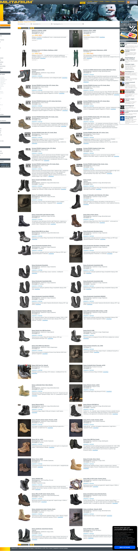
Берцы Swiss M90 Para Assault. (91, 439)
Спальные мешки (5, 130)
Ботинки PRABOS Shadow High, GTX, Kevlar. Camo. (96, 116)
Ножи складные (4, 155)
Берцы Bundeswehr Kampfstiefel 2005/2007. (44, 296)
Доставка (90, 1)
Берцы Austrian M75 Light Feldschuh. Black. (44, 214)
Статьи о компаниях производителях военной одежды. (131, 107)
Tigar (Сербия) (4, 95)
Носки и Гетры (4, 112)
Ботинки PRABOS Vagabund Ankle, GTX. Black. (45, 148)
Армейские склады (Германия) (7, 78)
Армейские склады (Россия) (6, 86)
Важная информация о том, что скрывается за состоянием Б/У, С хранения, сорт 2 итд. (131, 45)
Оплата (96, 1)
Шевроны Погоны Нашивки (7, 120)
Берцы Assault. (87, 179)
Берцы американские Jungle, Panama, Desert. (45, 509)
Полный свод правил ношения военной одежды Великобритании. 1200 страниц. (131, 93)
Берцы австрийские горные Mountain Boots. (94, 493)
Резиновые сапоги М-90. (39, 69)
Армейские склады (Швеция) (7, 82)
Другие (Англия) (5, 107)
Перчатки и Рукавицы (6, 62)
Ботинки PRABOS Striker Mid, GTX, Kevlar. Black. (46, 132)
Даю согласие (125, 547)
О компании (83, 1)
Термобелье (4, 54)
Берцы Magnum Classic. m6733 (91, 385)
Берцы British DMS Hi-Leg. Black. (42, 231)
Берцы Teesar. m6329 (38, 459)
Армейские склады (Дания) (6, 92)
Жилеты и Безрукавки (6, 58)
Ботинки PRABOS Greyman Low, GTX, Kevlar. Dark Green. (48, 101)
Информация (121, 1)
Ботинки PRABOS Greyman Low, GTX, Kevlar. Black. (96, 85)
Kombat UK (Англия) (5, 88)
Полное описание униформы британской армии (131, 112)
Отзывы (101, 1)
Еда (2, 136)
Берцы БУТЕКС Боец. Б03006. (91, 528)
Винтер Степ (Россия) (5, 98)
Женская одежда (5, 70)
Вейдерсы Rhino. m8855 (89, 30)
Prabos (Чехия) (4, 100)
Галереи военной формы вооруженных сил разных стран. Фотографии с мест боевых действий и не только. (131, 85)
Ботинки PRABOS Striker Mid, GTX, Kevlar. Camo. (95, 132)
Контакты (113, 1)
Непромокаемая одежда (6, 39)
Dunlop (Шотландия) (5, 87)
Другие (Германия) (5, 108)
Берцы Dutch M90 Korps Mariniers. (42, 345)
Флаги (2, 118)
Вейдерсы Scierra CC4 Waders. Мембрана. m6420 (46, 50)
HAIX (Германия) (5, 94)
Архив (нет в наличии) (6, 161)
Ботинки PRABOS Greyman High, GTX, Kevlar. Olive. (46, 85)
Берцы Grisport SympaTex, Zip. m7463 (93, 345)
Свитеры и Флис (5, 47)
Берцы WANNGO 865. (39, 478)
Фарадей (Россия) (5, 99)
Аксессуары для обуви (6, 114)
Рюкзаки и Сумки (5, 128)
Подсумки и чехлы (5, 134)
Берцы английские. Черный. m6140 (92, 509)
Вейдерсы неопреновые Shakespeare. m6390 (95, 50)
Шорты (2, 45)
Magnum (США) (4, 90)
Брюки (2, 43)
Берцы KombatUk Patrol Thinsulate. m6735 (94, 365)
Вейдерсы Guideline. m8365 (40, 30)
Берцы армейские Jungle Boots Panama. (43, 528)
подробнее (40, 38)
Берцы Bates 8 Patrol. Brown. (90, 214)
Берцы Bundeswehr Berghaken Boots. (93, 231)
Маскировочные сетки (6, 141)
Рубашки (3, 49)
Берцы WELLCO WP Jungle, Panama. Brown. (94, 478)
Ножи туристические (6, 153)
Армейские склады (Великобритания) (8, 79)
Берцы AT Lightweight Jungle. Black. (42, 195)
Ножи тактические (5, 151)
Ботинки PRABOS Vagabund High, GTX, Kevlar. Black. (47, 164)
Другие (3, 106)
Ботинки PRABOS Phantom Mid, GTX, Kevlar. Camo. (46, 116)
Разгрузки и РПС (5, 132)
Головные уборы (5, 60)
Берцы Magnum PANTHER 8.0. (91, 404)
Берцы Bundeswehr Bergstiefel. (41, 265)
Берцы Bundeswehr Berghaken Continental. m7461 (96, 245)
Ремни (2, 126)
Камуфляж (22, 21)
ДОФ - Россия (4, 103)
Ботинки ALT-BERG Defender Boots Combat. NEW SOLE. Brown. (99, 69)
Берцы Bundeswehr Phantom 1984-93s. (43, 310)
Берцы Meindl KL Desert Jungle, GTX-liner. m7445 (46, 419)
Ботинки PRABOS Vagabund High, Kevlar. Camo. (95, 164)
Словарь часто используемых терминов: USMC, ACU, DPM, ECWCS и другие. (131, 78)
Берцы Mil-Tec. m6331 (39, 439)
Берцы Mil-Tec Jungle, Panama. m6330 (93, 419)
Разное (2, 145)
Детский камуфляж (5, 64)
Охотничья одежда (5, 35)
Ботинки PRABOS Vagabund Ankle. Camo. (94, 148)
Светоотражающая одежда (7, 66)
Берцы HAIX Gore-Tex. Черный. (41, 365)
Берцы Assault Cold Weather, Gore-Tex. (43, 179)
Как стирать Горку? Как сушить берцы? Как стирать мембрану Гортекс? (131, 60)
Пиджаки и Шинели (5, 68)
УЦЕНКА (3, 31)
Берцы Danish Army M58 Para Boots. (42, 330)
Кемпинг (3, 124)
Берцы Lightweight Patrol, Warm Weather (43, 385)
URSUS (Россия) (5, 96)
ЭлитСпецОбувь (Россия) (6, 104)
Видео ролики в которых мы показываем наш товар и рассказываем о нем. (131, 101)
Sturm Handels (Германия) (6, 91)
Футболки (3, 52)
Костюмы (3, 37)
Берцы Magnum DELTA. (39, 404)
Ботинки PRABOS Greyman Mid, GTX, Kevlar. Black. (96, 101)
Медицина (3, 143)
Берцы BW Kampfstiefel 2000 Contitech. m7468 (95, 310)
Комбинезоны (4, 56)
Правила (107, 1)
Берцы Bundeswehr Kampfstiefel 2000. (93, 265)
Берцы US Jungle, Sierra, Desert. (91, 459)
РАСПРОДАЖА (4, 29)
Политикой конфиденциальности (121, 536)
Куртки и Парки (4, 41)
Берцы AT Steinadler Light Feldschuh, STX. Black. (95, 195)
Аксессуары (4, 157)
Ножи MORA (4, 149)
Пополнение (4, 25)
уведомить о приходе (38, 76)
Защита (3, 139)
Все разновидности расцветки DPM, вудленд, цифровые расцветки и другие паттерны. (131, 73)
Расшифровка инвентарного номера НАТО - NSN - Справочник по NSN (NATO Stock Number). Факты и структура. (131, 120)
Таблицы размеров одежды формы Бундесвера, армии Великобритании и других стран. (131, 52)
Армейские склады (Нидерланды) (7, 83)
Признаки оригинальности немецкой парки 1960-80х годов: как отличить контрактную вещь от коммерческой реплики (131, 67)
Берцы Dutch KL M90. (88, 330)
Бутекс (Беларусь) (5, 102)
